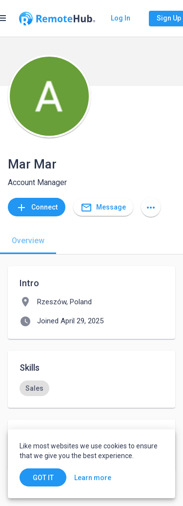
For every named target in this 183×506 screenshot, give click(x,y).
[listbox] (91, 388)
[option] (34, 388)
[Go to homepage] (57, 18)
